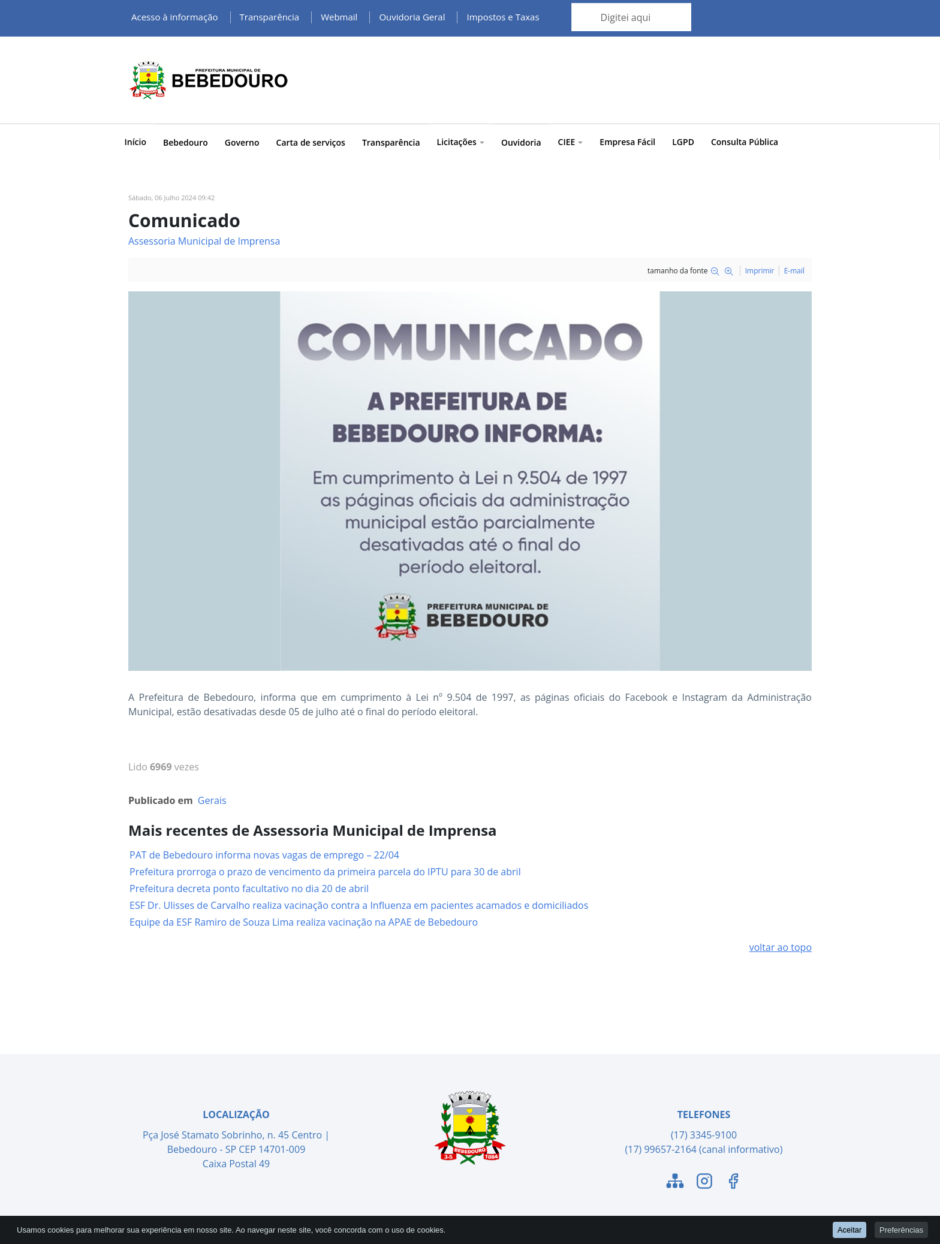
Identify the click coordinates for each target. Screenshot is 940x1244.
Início (135, 141)
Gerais (212, 800)
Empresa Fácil (627, 141)
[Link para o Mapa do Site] (675, 1183)
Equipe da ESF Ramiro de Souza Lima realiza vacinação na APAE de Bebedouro (303, 922)
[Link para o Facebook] (733, 1183)
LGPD (683, 141)
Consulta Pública (744, 141)
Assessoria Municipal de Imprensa (204, 241)
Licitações (460, 141)
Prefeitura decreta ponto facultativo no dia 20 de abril (249, 888)
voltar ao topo (780, 947)
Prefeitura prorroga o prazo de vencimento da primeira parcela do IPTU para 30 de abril (325, 871)
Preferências (901, 1229)
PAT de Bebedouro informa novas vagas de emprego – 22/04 (264, 855)
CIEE (570, 141)
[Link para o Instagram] (704, 1183)
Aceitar (849, 1229)
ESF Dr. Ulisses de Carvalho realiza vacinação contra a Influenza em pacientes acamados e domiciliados (358, 905)
